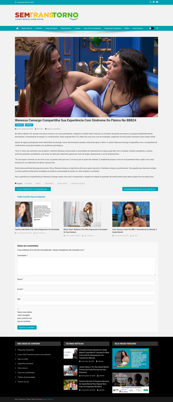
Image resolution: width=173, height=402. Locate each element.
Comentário (22, 255)
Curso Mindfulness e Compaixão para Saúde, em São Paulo (34, 189)
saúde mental (62, 183)
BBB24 (38, 183)
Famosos (19, 125)
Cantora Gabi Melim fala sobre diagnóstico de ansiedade (37, 229)
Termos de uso (23, 382)
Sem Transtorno (40, 233)
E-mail (20, 289)
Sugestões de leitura (25, 364)
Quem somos (27, 28)
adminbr (40, 129)
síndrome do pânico (78, 183)
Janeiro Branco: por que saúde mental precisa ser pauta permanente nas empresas (94, 369)
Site (18, 299)
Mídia (127, 28)
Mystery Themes (47, 399)
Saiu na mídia (23, 359)
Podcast (39, 28)
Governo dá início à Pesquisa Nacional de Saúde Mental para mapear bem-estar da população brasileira (94, 384)
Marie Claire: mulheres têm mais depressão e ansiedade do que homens (85, 230)
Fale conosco (138, 28)
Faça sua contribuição (92, 28)
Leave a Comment (53, 129)
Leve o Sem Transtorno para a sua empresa (34, 354)
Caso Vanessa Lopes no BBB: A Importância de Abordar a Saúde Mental (134, 230)
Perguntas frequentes (112, 28)
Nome (20, 279)
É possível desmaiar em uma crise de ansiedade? (141, 189)
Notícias (29, 125)
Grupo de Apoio (52, 28)
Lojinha (77, 28)
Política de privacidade (26, 377)
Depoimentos (66, 28)
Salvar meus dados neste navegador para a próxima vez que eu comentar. (24, 316)
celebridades (48, 183)
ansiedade (28, 183)
